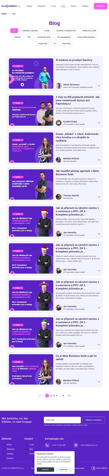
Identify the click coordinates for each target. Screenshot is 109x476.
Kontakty (100, 6)
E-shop (47, 30)
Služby (29, 6)
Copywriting (42, 43)
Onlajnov (85, 6)
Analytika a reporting (30, 30)
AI (55, 43)
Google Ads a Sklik (89, 30)
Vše (14, 30)
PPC (29, 37)
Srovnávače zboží (44, 37)
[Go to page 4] (56, 395)
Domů (4, 14)
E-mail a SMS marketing (86, 37)
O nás (53, 6)
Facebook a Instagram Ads (66, 30)
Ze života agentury (64, 37)
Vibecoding (66, 43)
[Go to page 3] (53, 395)
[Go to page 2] (51, 395)
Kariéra (73, 6)
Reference (41, 6)
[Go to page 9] (63, 395)
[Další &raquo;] (68, 395)
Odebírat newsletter (93, 426)
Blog (63, 6)
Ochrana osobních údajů (75, 468)
